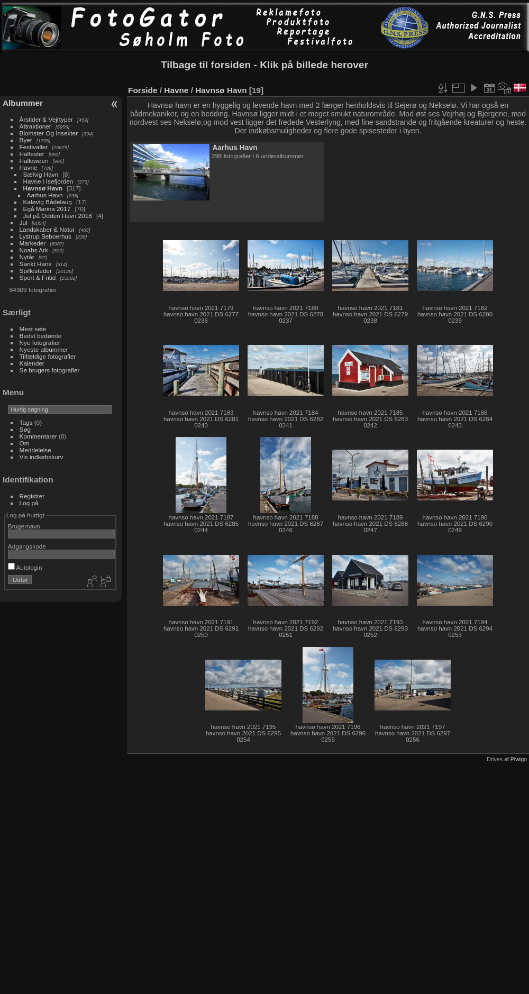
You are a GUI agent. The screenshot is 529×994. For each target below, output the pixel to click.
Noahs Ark (34, 250)
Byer (26, 139)
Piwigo (518, 759)
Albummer (23, 102)
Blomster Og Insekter (49, 133)
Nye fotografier (40, 342)
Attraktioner (35, 126)
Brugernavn (24, 526)
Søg (25, 429)
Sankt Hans (36, 263)
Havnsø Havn (43, 188)
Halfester (32, 153)
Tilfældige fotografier (48, 356)
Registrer (32, 496)
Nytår (27, 256)
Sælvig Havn (41, 174)
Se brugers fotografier (50, 370)
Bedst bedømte (41, 335)
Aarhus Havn (45, 194)
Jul (24, 222)
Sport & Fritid (38, 277)
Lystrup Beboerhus (45, 236)
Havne (29, 167)
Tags (26, 422)
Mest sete (33, 328)
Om (25, 443)
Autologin (25, 567)
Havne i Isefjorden (48, 181)
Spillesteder (36, 270)
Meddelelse (35, 449)
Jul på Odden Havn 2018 (57, 215)
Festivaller (34, 146)
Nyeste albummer (44, 349)
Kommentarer (38, 436)
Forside (142, 90)
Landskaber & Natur (47, 229)
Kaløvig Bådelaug (47, 201)
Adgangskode (27, 546)
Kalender (32, 363)
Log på (29, 502)
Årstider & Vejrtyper (46, 119)
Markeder (33, 243)
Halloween (34, 160)
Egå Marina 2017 (47, 208)
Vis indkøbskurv (41, 456)
